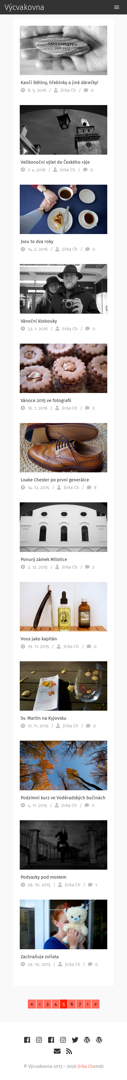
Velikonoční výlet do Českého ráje (55, 162)
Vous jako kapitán (39, 638)
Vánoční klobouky (39, 321)
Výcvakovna (24, 7)
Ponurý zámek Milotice (44, 559)
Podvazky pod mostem (43, 877)
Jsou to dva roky (37, 241)
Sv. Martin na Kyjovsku (43, 718)
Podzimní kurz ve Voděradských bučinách (63, 797)
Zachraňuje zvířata (40, 956)
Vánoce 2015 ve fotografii (46, 400)
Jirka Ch (68, 90)
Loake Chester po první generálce (55, 480)
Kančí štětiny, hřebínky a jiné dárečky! (59, 82)
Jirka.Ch (85, 1066)
